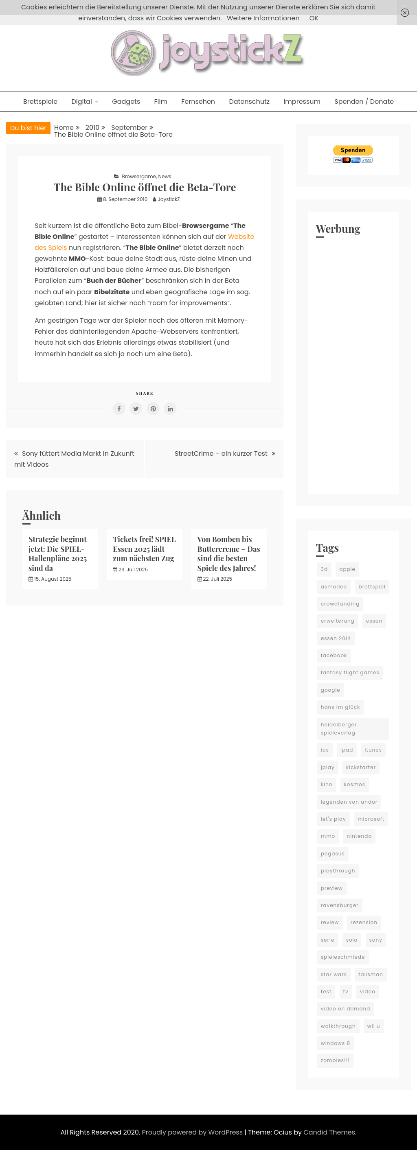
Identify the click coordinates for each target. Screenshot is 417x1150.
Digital (81, 101)
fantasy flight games (350, 672)
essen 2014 (336, 638)
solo (352, 939)
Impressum (301, 101)
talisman (370, 974)
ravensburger (340, 905)
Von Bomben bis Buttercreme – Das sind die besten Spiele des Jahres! (229, 553)
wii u (373, 1026)
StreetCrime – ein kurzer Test (221, 453)
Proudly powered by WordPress (193, 1132)
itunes (373, 749)
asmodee (334, 586)
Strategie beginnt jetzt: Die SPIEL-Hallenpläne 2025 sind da (58, 553)
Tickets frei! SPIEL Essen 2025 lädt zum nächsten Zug (144, 548)
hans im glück (340, 707)
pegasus (333, 853)
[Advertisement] (353, 364)
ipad (346, 749)
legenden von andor (349, 801)
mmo (328, 836)
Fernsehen (198, 101)
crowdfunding (340, 603)
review (330, 922)
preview (332, 888)
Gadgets (126, 101)
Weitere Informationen (263, 18)
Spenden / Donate (364, 101)
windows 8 (335, 1043)
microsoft (371, 818)
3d (324, 569)
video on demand (346, 1008)
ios (325, 749)
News (164, 176)
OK (313, 18)
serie (328, 939)
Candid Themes (329, 1132)
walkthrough (338, 1026)
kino (327, 784)
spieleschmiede (343, 956)
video (367, 991)
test (326, 991)
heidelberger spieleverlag (339, 728)
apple (347, 569)
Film (160, 101)
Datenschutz (249, 101)
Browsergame (139, 176)
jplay (328, 767)
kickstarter (361, 767)
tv (346, 991)
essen (374, 620)
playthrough (338, 870)
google (330, 690)
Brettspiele (40, 101)
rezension (364, 922)
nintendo (359, 836)
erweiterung (338, 620)
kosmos (354, 784)
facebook (334, 655)
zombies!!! (335, 1060)
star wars (334, 974)
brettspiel (372, 586)
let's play (333, 818)
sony (375, 939)
